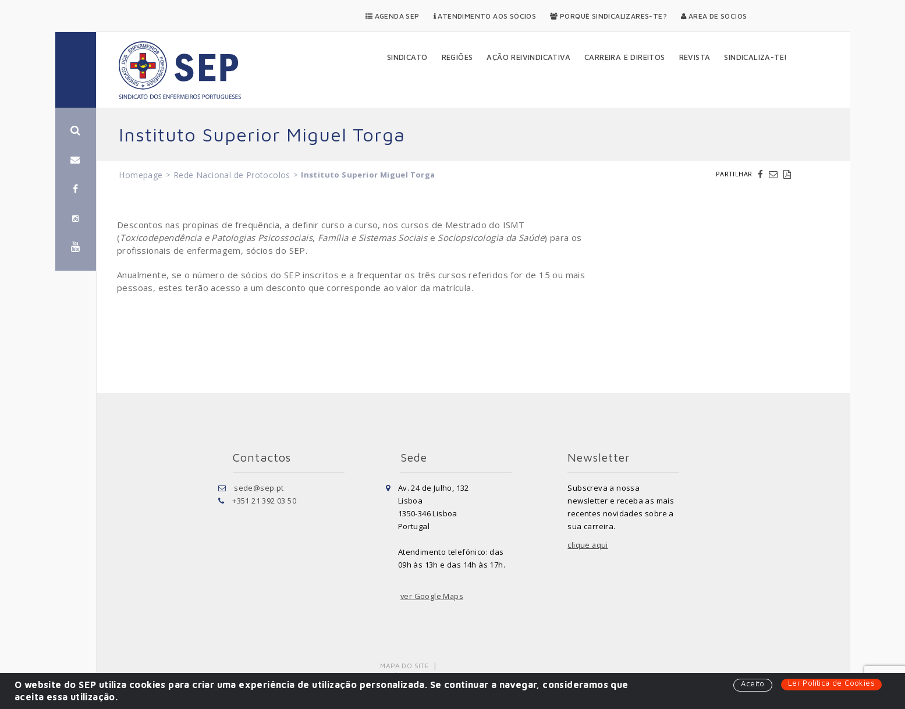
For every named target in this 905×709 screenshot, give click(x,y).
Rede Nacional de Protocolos (231, 174)
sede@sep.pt (258, 488)
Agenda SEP (392, 16)
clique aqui (587, 545)
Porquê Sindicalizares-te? (608, 16)
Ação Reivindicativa (528, 57)
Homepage (140, 174)
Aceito (752, 684)
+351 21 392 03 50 (264, 500)
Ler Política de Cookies (831, 683)
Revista (695, 57)
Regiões (457, 57)
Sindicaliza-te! (755, 57)
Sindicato (407, 57)
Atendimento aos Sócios (485, 16)
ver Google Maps (432, 596)
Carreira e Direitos (624, 57)
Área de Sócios (714, 16)
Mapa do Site (405, 665)
